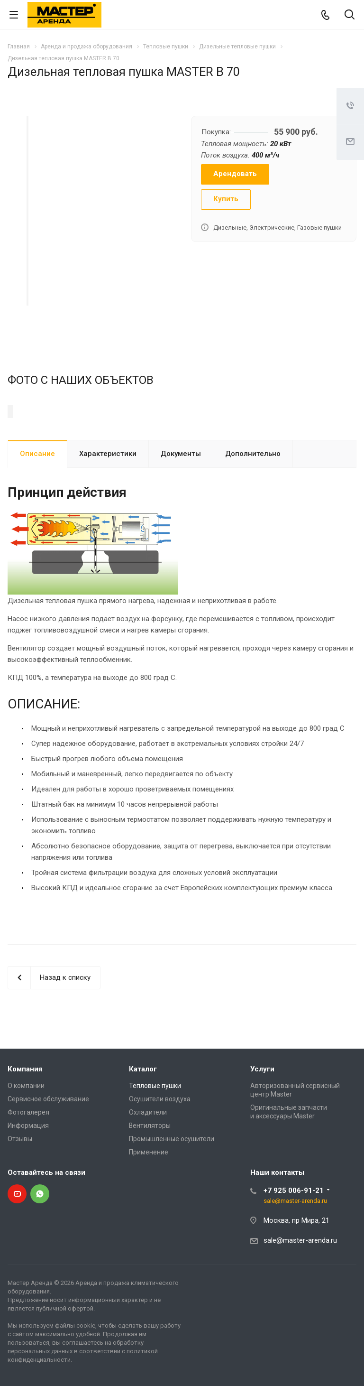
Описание (37, 518)
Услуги (262, 1133)
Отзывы (20, 1203)
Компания (25, 1133)
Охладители (148, 1177)
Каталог (143, 1133)
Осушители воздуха (160, 1163)
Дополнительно (253, 518)
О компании (26, 1150)
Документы (181, 518)
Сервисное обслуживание (48, 1163)
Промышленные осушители (171, 1203)
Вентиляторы (150, 1190)
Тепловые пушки (155, 1150)
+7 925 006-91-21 (294, 1255)
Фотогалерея (28, 1177)
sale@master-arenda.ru (295, 1265)
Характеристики (107, 518)
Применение (148, 1216)
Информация (28, 1190)
